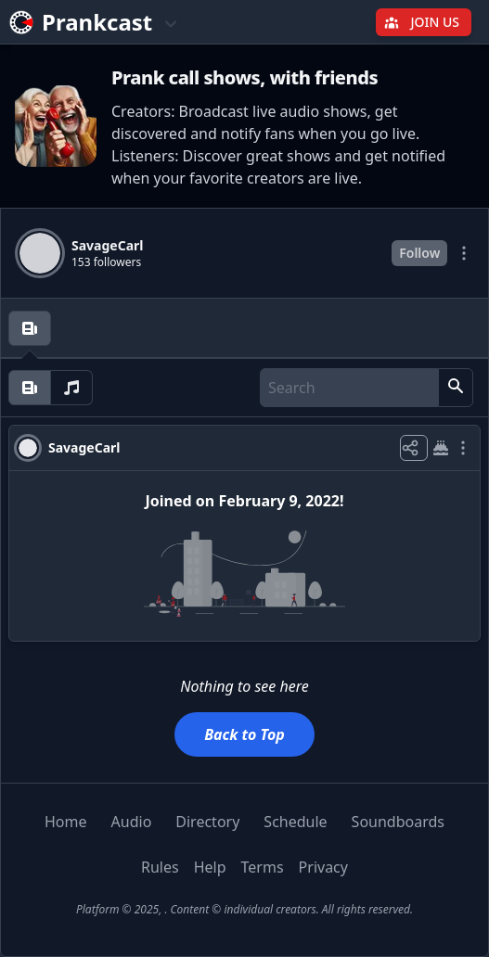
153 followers (106, 262)
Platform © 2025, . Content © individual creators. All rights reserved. (244, 909)
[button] (455, 387)
